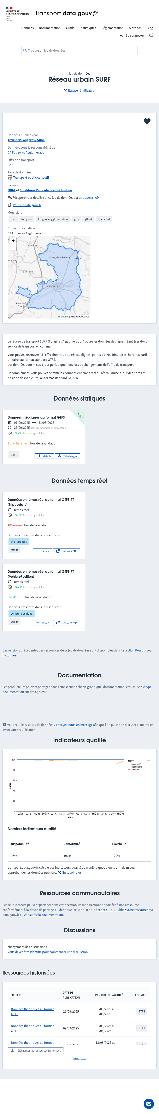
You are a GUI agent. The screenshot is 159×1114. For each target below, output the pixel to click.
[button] (13, 241)
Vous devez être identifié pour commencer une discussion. (48, 952)
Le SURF (13, 165)
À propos (135, 28)
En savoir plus (72, 872)
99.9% (18, 515)
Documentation (50, 28)
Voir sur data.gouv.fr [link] (27, 205)
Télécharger (67, 456)
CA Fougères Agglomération (27, 152)
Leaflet (63, 316)
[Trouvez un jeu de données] (79, 50)
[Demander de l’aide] (149, 1104)
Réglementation (112, 28)
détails (44, 456)
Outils (70, 28)
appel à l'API (91, 197)
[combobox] (79, 50)
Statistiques (88, 28)
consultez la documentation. (44, 915)
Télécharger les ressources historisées (36, 1050)
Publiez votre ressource (132, 910)
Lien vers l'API (66, 551)
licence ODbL (105, 910)
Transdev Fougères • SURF (26, 140)
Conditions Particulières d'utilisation (46, 190)
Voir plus (79, 1058)
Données (27, 28)
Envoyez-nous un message (74, 725)
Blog (150, 28)
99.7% (18, 433)
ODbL (12, 190)
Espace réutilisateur (82, 90)
